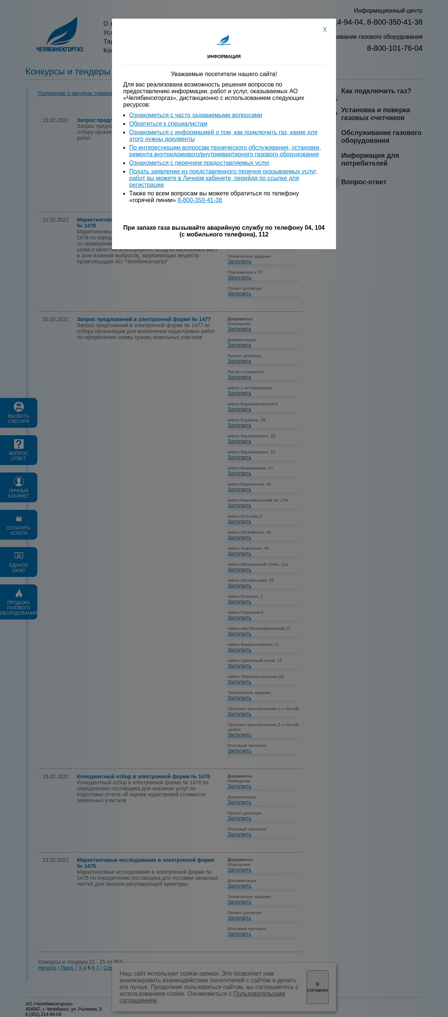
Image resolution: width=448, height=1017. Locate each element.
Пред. (67, 968)
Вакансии (208, 41)
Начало (47, 968)
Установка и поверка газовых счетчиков (375, 114)
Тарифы (115, 41)
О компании (121, 24)
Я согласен (317, 987)
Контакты (207, 50)
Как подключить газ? (376, 91)
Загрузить (239, 130)
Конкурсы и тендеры (135, 50)
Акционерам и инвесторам (234, 24)
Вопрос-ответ (363, 182)
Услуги (113, 32)
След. (110, 968)
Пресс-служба (215, 32)
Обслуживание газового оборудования (381, 136)
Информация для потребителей (370, 159)
